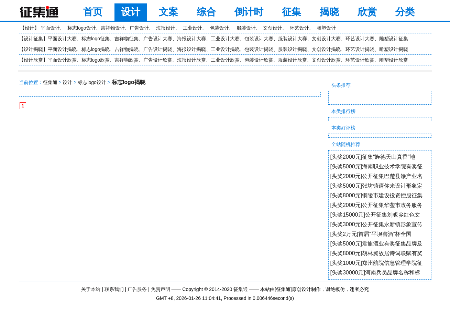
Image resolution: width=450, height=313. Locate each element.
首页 (92, 12)
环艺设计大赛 (359, 38)
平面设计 (50, 28)
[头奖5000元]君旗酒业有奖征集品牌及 (376, 244)
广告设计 (139, 28)
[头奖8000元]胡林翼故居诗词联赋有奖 (376, 253)
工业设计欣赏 (225, 60)
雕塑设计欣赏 (393, 60)
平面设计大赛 (62, 38)
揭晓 (329, 12)
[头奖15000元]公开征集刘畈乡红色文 (375, 215)
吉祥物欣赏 (126, 60)
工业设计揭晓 (225, 49)
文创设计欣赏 (326, 60)
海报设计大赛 (191, 38)
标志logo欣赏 (95, 60)
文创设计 (272, 28)
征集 (291, 12)
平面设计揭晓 (62, 49)
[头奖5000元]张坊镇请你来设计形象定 (376, 186)
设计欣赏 (33, 60)
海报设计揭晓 (191, 49)
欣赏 (367, 12)
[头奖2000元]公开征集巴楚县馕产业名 (376, 176)
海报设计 (165, 28)
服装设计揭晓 (292, 49)
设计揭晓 (33, 49)
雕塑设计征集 (393, 38)
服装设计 (246, 28)
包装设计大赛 (258, 38)
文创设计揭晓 (326, 49)
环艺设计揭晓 (359, 49)
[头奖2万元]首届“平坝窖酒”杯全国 (370, 234)
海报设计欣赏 (191, 60)
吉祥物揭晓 (126, 49)
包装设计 (219, 28)
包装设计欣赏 (258, 60)
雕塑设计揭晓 (393, 49)
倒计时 (248, 12)
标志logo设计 (81, 28)
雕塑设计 (326, 28)
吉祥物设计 (113, 28)
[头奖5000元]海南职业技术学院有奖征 (376, 166)
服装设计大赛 (292, 38)
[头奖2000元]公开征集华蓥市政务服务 (376, 205)
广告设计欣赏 (157, 60)
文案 (168, 12)
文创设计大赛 (326, 38)
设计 (130, 12)
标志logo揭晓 (95, 49)
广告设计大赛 (157, 38)
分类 (405, 12)
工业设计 (192, 28)
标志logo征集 (95, 38)
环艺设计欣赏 (359, 60)
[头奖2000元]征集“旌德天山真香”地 (372, 157)
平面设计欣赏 (62, 60)
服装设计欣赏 (292, 60)
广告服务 (137, 289)
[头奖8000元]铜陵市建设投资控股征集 (376, 195)
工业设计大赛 (225, 38)
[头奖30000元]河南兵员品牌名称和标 (375, 272)
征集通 (50, 82)
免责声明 (160, 289)
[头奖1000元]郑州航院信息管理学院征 (376, 263)
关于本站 (90, 289)
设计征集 (33, 38)
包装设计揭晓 (258, 49)
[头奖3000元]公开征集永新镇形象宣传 (376, 224)
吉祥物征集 (126, 38)
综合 (206, 12)
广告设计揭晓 (157, 49)
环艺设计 (299, 28)
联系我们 (114, 289)
